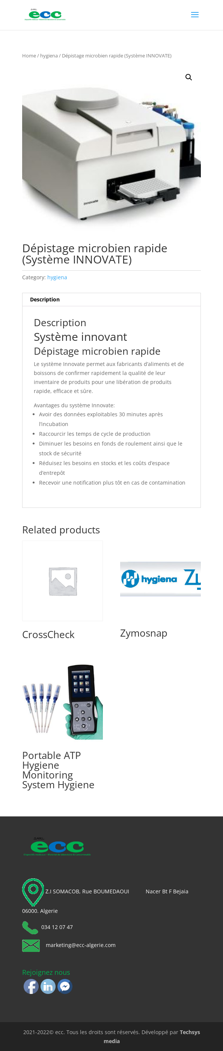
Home (29, 55)
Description (45, 299)
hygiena (49, 55)
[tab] (111, 299)
